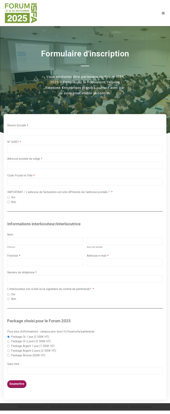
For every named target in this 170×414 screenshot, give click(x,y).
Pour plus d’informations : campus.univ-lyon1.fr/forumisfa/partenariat (50, 334)
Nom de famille (95, 248)
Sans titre (13, 367)
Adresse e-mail (98, 257)
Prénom (11, 248)
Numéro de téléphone (22, 274)
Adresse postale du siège (24, 159)
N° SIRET (14, 142)
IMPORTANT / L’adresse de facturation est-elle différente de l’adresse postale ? (59, 192)
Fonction (13, 257)
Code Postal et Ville (21, 176)
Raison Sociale (17, 125)
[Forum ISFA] (21, 13)
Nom (10, 236)
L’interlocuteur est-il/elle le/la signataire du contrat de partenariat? (50, 291)
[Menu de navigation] (163, 13)
